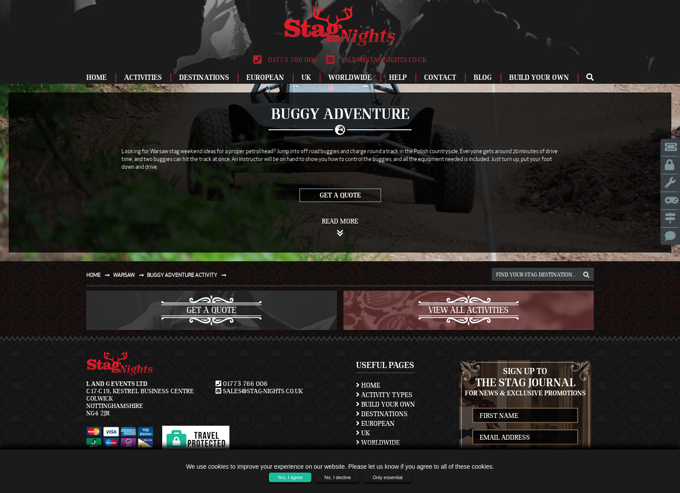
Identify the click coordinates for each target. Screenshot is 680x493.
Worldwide (350, 77)
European (265, 77)
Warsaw (130, 275)
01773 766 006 (285, 60)
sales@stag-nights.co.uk (376, 60)
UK (306, 77)
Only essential (387, 477)
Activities (143, 77)
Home (96, 77)
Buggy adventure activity (188, 275)
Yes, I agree (290, 477)
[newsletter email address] (525, 437)
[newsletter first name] (525, 415)
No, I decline (337, 477)
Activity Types (384, 395)
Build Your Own (539, 77)
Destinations (204, 77)
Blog (483, 77)
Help (398, 77)
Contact (440, 77)
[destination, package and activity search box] (543, 274)
